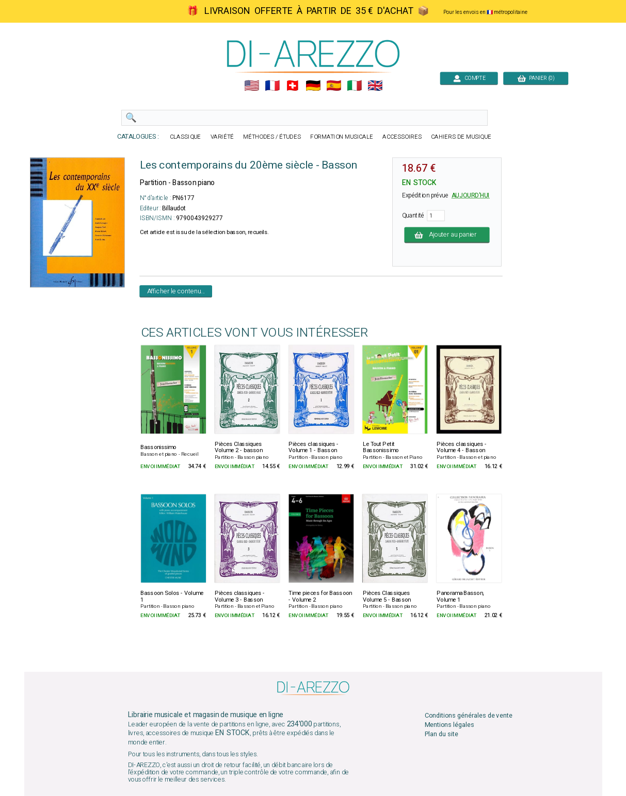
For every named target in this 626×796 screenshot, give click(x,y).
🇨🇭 (292, 86)
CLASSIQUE (185, 136)
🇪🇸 (333, 86)
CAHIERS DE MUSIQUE (461, 136)
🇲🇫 (271, 86)
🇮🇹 (354, 86)
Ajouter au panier (446, 235)
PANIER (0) (535, 78)
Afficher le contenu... (176, 291)
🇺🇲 (251, 86)
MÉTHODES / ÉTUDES (272, 136)
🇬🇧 (374, 86)
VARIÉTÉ (222, 136)
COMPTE (469, 78)
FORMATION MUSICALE (341, 136)
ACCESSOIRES (402, 136)
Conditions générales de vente (468, 716)
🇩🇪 (313, 86)
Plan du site (441, 734)
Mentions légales (449, 725)
